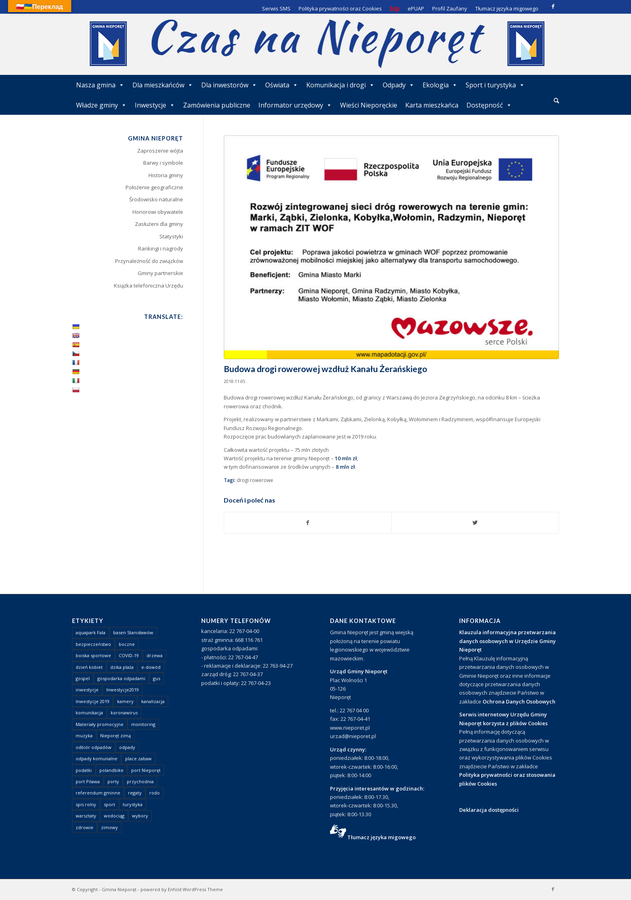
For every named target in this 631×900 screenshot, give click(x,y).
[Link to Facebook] (553, 6)
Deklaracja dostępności (489, 809)
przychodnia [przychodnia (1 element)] (140, 781)
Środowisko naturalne (156, 199)
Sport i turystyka (495, 85)
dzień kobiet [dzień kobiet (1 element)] (89, 667)
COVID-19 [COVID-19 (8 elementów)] (129, 655)
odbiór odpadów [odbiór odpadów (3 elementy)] (93, 747)
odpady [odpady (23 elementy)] (127, 747)
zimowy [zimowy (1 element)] (109, 827)
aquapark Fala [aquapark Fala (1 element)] (90, 632)
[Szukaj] (556, 100)
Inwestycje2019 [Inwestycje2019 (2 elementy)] (122, 690)
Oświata (281, 85)
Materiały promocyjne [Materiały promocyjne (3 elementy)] (100, 724)
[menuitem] (556, 101)
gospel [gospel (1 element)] (83, 678)
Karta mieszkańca (431, 105)
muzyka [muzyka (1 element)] (84, 735)
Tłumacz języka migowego (381, 837)
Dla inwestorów (229, 85)
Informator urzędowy (295, 105)
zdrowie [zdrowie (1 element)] (84, 827)
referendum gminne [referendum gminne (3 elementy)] (98, 793)
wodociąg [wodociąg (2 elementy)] (114, 816)
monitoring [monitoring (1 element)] (143, 724)
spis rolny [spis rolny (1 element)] (86, 804)
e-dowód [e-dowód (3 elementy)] (151, 667)
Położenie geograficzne (154, 187)
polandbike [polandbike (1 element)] (111, 770)
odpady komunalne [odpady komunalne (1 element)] (97, 758)
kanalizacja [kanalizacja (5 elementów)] (153, 701)
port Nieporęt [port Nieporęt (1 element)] (146, 770)
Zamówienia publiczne (216, 105)
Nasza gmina (100, 85)
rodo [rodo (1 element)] (154, 793)
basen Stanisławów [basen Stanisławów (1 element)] (133, 632)
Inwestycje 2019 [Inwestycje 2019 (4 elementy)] (92, 701)
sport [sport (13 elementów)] (109, 804)
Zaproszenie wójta (160, 150)
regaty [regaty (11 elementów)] (135, 793)
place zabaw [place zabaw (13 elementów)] (138, 758)
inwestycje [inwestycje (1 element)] (87, 690)
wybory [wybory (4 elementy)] (140, 816)
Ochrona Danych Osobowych (519, 701)
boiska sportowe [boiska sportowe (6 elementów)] (93, 655)
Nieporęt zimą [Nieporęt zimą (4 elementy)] (115, 735)
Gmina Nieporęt (119, 889)
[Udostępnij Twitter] (475, 522)
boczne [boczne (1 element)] (127, 644)
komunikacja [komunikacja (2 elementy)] (89, 713)
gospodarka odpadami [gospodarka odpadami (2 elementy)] (121, 678)
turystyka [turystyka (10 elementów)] (132, 804)
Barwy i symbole (163, 162)
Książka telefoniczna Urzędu (148, 285)
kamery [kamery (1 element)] (125, 701)
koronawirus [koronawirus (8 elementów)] (124, 713)
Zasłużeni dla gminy (159, 224)
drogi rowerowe (255, 480)
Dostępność (489, 105)
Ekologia (440, 85)
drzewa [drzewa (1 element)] (154, 655)
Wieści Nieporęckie (368, 105)
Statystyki (171, 236)
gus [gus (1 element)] (156, 678)
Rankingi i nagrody (160, 248)
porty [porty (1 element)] (113, 781)
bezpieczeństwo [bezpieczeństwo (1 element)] (93, 644)
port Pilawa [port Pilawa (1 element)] (88, 781)
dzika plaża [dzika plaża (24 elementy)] (122, 667)
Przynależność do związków (149, 261)
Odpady (398, 85)
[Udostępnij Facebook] (308, 522)
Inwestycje (155, 105)
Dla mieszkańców (162, 85)
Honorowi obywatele (157, 211)
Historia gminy (165, 175)
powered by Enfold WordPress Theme (181, 889)
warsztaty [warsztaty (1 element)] (86, 816)
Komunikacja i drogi (340, 85)
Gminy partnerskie (160, 273)
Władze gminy (101, 105)
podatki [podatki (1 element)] (84, 770)
